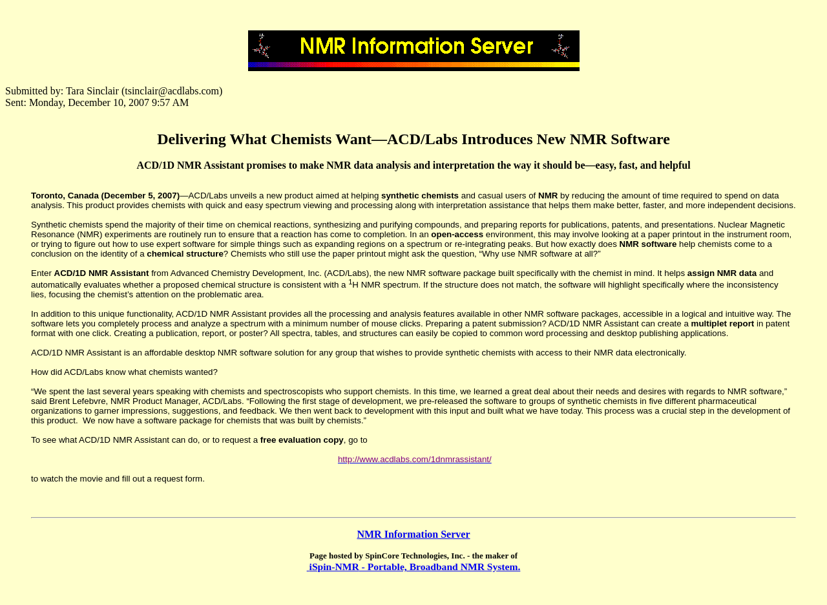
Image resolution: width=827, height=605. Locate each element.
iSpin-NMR (334, 566)
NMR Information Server (413, 534)
